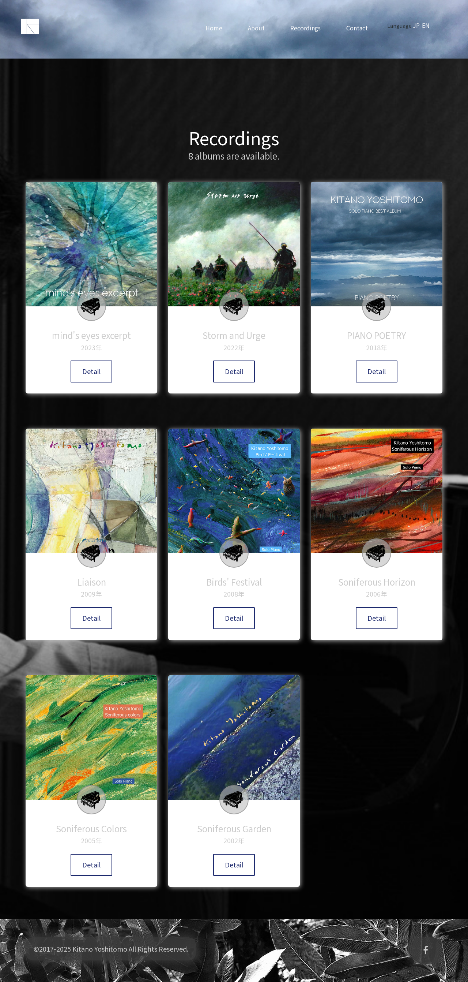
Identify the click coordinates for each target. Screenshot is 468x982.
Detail (91, 371)
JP (420, 25)
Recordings (310, 27)
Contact (361, 27)
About (260, 27)
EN (430, 25)
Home (218, 27)
